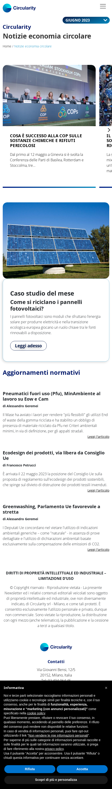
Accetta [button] (82, 769)
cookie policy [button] (36, 713)
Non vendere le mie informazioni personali (58, 735)
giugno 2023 (82, 20)
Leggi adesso (28, 346)
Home (7, 46)
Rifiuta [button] (30, 769)
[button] (106, 687)
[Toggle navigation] (103, 6)
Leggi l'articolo (98, 436)
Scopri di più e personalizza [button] (56, 780)
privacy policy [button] (54, 749)
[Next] (108, 130)
